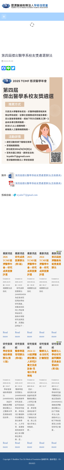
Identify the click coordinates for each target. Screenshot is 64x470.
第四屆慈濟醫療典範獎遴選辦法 (56, 262)
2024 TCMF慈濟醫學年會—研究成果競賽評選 (44, 266)
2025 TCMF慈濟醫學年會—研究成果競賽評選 (32, 266)
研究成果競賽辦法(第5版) (19, 260)
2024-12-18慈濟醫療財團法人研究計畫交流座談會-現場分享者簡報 (32, 363)
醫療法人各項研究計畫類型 (44, 354)
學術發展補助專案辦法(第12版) (7, 356)
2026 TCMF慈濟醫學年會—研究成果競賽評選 (7, 266)
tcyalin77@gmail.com (27, 195)
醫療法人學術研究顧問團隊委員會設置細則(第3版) (56, 360)
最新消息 (7, 253)
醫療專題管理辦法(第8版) (19, 354)
